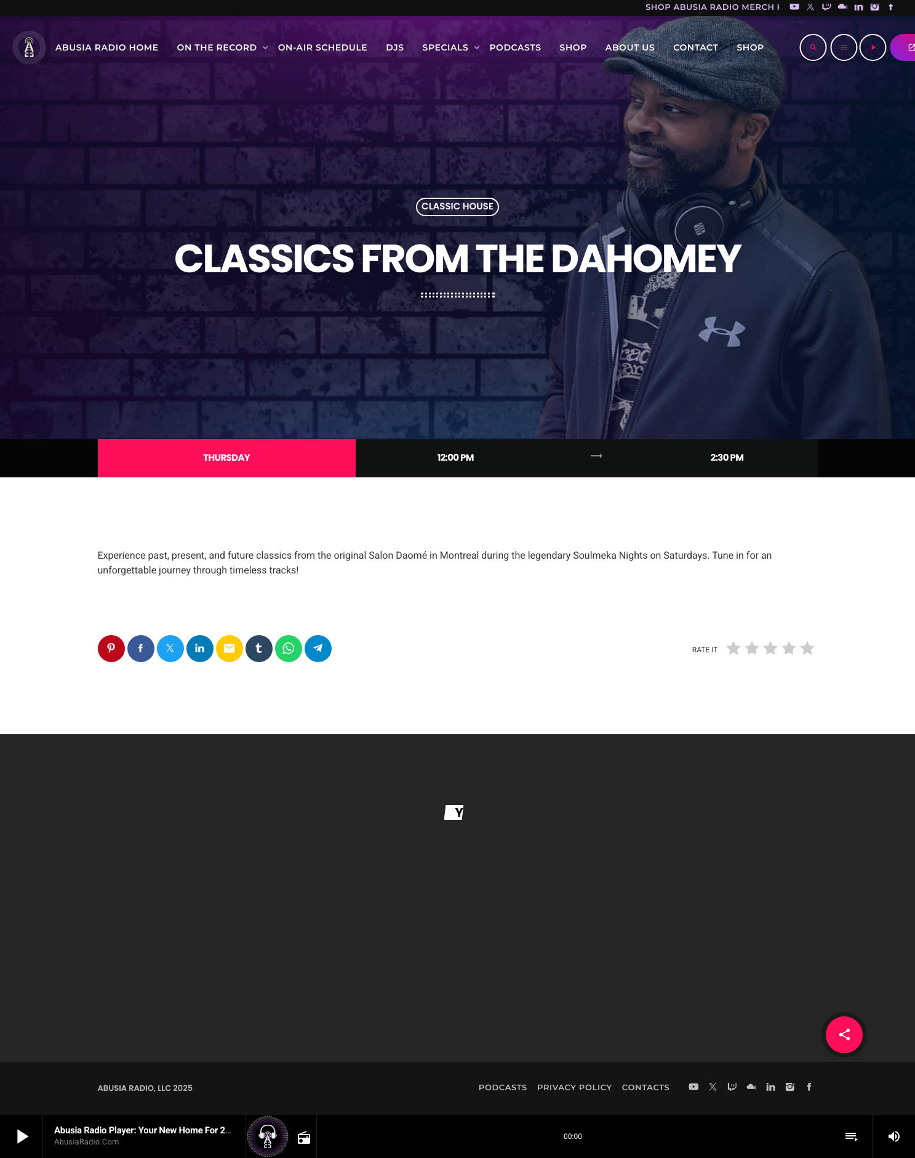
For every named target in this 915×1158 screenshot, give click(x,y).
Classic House (457, 207)
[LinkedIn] (859, 8)
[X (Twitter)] (810, 8)
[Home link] (29, 47)
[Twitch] (826, 8)
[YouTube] (794, 8)
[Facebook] (891, 8)
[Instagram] (875, 8)
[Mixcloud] (843, 8)
